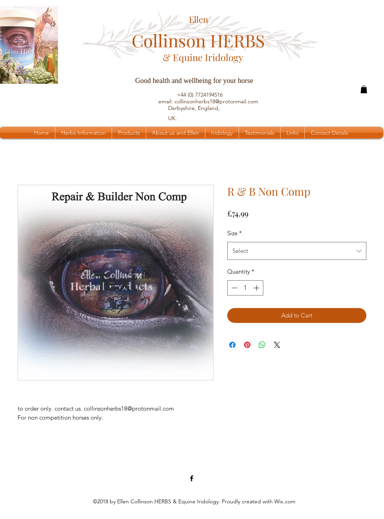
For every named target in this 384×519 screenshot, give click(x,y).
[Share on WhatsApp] (262, 345)
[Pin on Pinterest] (247, 345)
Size (234, 233)
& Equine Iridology (203, 57)
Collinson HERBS (198, 40)
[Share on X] (277, 345)
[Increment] (257, 288)
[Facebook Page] (192, 478)
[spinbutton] (245, 288)
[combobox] (296, 251)
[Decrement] (233, 288)
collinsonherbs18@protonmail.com (216, 101)
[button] (363, 89)
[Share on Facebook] (232, 345)
